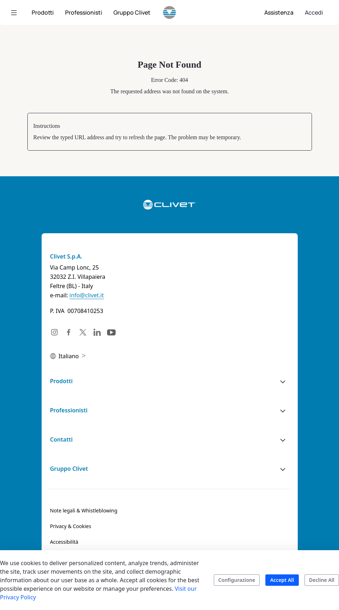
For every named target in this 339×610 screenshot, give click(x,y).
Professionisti (69, 410)
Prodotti (61, 381)
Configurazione (236, 580)
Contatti (61, 439)
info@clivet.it (86, 295)
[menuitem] (43, 12)
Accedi (314, 12)
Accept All (282, 580)
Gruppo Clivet (69, 469)
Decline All (321, 580)
